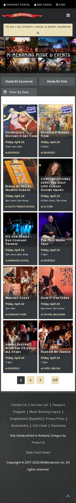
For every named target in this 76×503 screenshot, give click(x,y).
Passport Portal (17, 5)
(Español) (35, 418)
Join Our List (39, 404)
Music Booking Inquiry (45, 411)
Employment (19, 418)
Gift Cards (40, 425)
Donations (58, 425)
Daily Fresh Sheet (38, 452)
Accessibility (20, 425)
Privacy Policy (55, 418)
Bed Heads (43, 5)
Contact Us (19, 404)
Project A (38, 442)
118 (55, 379)
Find (60, 5)
